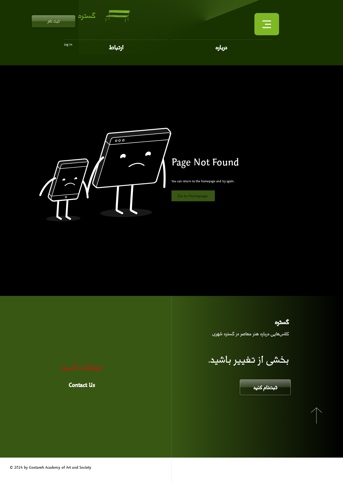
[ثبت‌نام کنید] (265, 387)
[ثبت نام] (53, 21)
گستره (87, 15)
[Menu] (266, 24)
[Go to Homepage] (193, 195)
